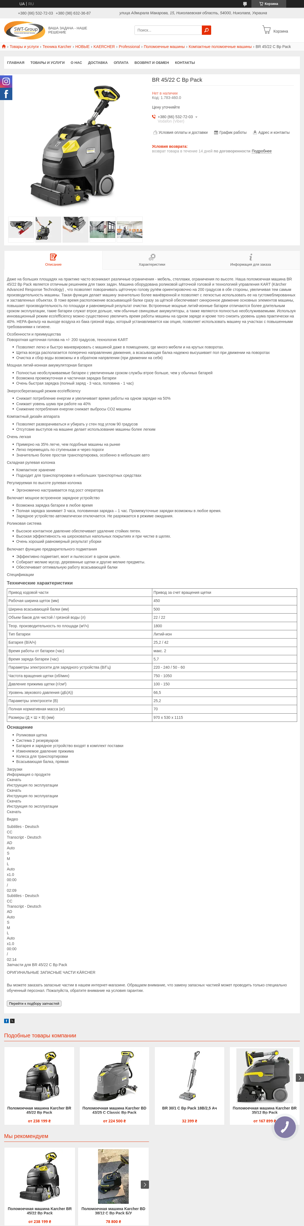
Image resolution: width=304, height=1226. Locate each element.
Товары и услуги (24, 46)
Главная (15, 63)
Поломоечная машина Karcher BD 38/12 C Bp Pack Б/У (113, 1211)
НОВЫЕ (82, 46)
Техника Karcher (57, 46)
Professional (129, 46)
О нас (76, 63)
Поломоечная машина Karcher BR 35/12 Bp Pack (265, 1110)
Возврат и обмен (151, 63)
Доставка (98, 63)
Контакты (185, 63)
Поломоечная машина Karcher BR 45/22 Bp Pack (39, 1110)
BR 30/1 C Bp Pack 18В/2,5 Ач (189, 1108)
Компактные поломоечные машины (220, 46)
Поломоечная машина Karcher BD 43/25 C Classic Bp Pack (114, 1110)
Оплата (121, 63)
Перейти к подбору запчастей (34, 1003)
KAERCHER (104, 46)
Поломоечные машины (164, 46)
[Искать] (206, 30)
